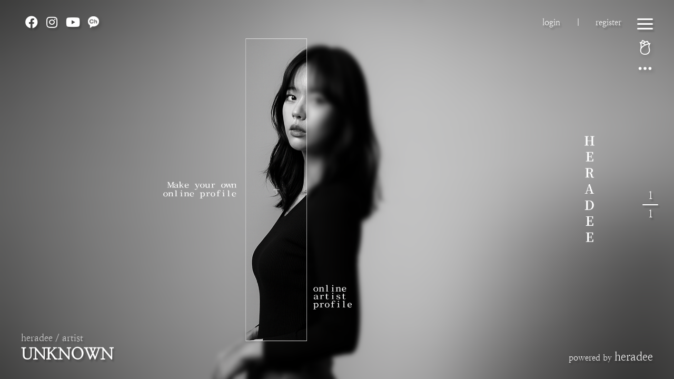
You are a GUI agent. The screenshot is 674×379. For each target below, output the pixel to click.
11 (650, 205)
